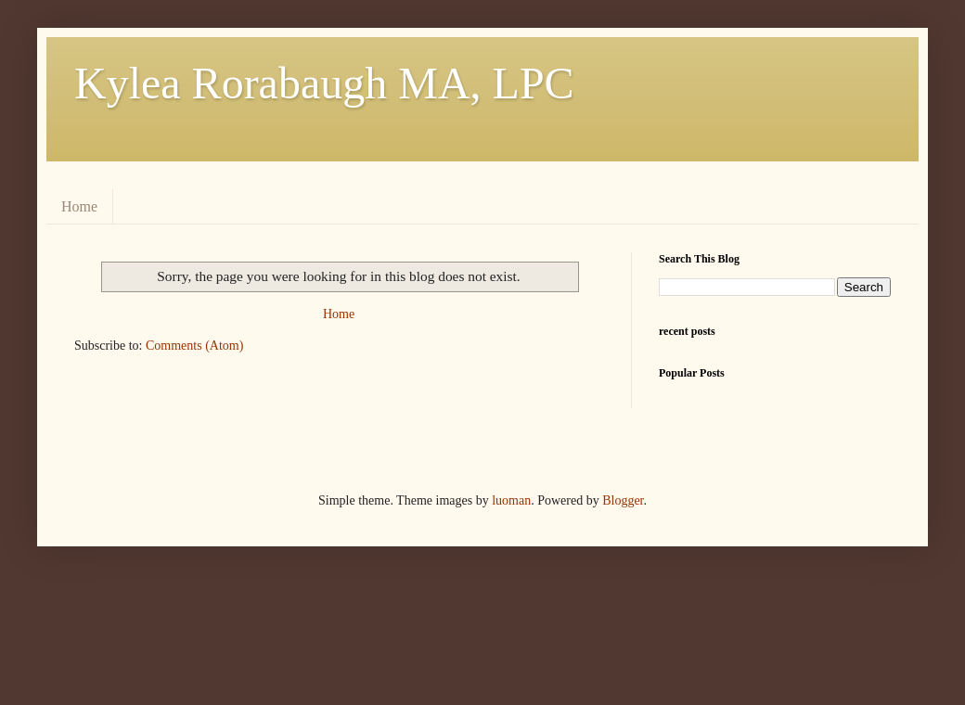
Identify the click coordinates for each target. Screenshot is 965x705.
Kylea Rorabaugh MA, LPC (324, 83)
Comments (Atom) (194, 345)
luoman (511, 500)
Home (79, 206)
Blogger (622, 500)
